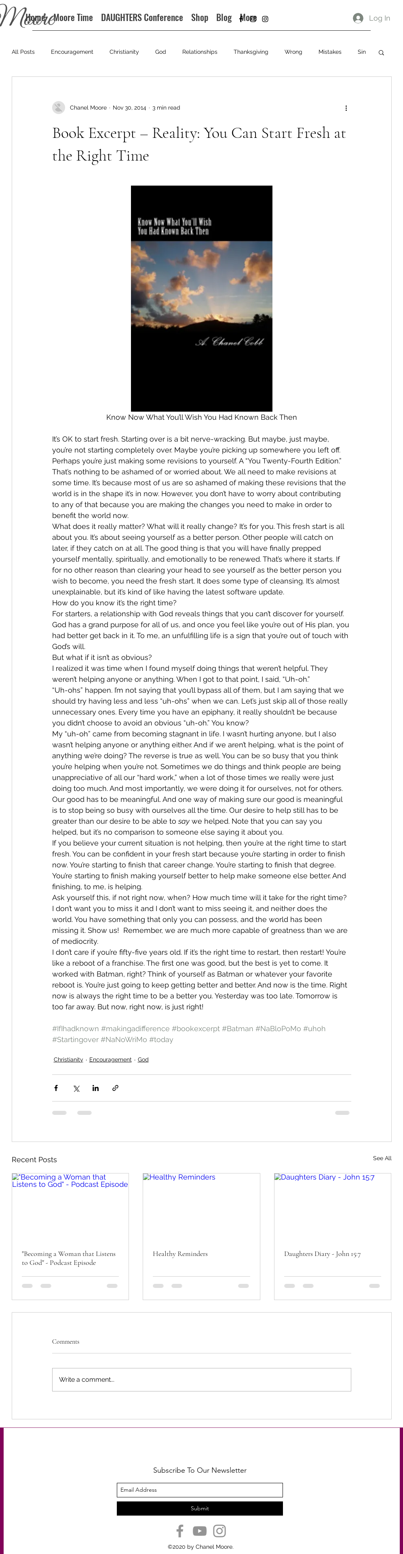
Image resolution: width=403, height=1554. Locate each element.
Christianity (124, 52)
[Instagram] (219, 1530)
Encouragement (72, 52)
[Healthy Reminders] (201, 1206)
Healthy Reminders (180, 1253)
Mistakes (330, 52)
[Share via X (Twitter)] (76, 1088)
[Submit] (200, 1508)
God (160, 52)
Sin (362, 52)
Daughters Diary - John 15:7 (322, 1253)
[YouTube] (199, 1530)
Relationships (199, 52)
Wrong (293, 52)
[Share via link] (115, 1088)
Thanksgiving (251, 52)
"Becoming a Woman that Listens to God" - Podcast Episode (69, 1258)
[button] (381, 52)
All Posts (23, 52)
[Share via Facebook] (56, 1088)
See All (382, 1158)
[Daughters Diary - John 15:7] (332, 1206)
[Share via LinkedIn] (95, 1088)
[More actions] (346, 107)
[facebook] (241, 19)
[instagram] (253, 19)
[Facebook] (179, 1530)
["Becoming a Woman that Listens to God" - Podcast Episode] (70, 1206)
